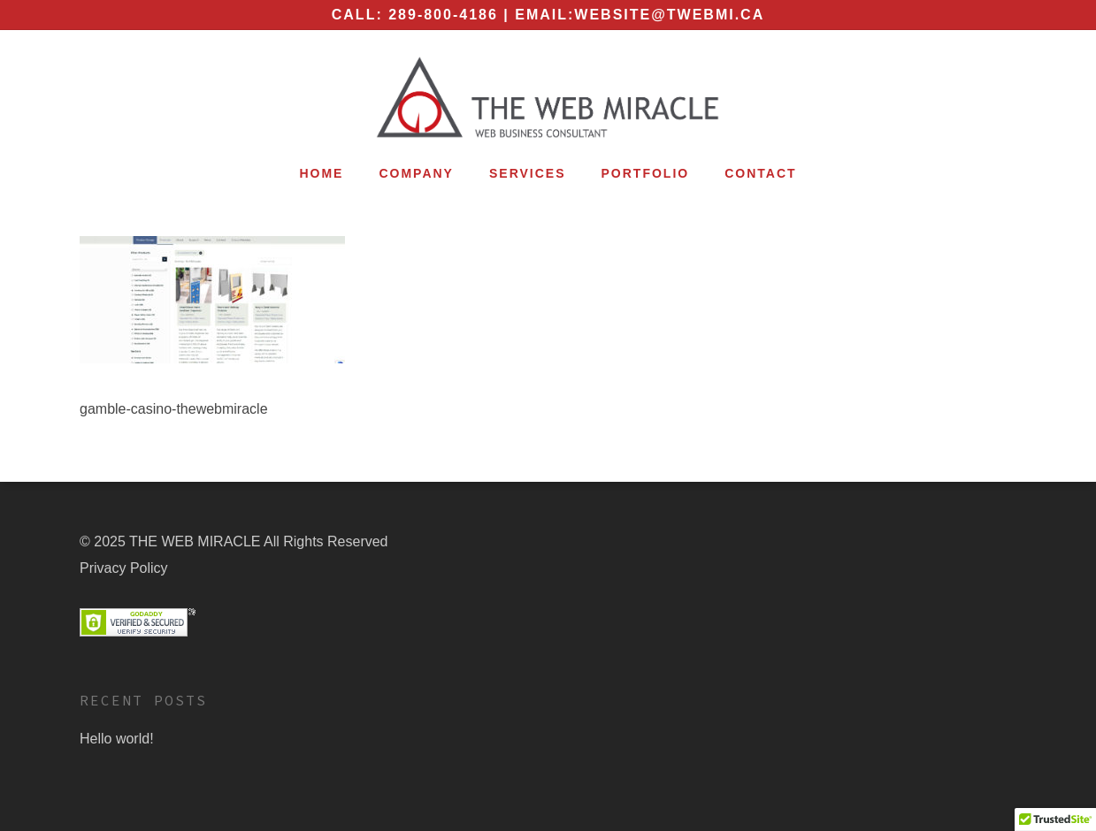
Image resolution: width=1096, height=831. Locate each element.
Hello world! (117, 738)
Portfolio (646, 173)
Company (416, 173)
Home (321, 173)
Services (527, 173)
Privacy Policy (124, 568)
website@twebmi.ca (669, 14)
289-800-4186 (443, 14)
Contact (760, 173)
